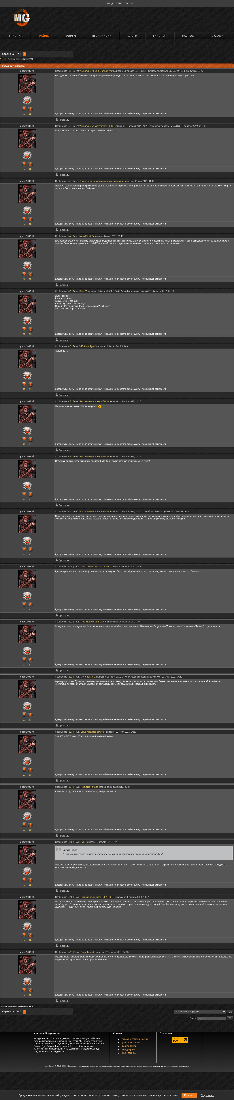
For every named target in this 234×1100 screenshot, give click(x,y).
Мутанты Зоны (88, 677)
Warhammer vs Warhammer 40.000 (97, 126)
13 (71, 732)
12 (71, 677)
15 (71, 842)
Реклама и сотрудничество (134, 1039)
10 (71, 566)
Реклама (217, 35)
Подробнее (207, 1095)
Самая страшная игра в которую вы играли (101, 181)
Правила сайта (128, 1046)
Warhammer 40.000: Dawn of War (96, 71)
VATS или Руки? (88, 346)
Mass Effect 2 (86, 236)
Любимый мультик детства (94, 621)
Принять (189, 1095)
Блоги (132, 35)
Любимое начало (89, 787)
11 (71, 621)
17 (71, 952)
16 (71, 897)
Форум (71, 35)
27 (24, 114)
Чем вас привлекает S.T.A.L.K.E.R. (98, 897)
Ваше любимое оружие (92, 732)
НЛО (83, 842)
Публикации (102, 35)
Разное (188, 35)
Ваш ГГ (83, 291)
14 (71, 787)
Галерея (159, 35)
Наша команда (128, 1053)
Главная (16, 35)
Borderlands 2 (87, 952)
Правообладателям (130, 1042)
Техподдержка (128, 1049)
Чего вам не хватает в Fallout (94, 401)
